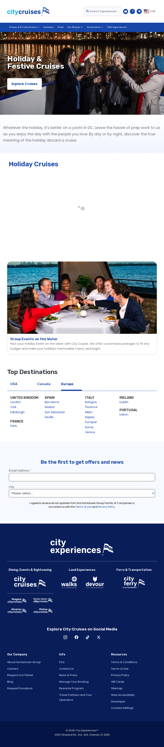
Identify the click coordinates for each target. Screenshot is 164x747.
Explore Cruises (24, 83)
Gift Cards (117, 682)
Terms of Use (120, 669)
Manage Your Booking (74, 682)
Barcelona (52, 402)
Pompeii (91, 422)
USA (13, 384)
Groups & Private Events (24, 27)
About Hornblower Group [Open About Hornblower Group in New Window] (24, 662)
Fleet (60, 27)
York (13, 407)
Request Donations (20, 688)
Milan (89, 412)
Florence (91, 407)
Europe (67, 384)
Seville (49, 417)
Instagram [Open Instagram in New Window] (65, 637)
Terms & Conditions (124, 662)
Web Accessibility (123, 695)
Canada (43, 384)
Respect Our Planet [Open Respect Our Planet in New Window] (20, 675)
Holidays (48, 27)
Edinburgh (17, 412)
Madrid (49, 407)
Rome (89, 427)
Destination (95, 27)
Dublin (123, 402)
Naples (90, 417)
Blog (10, 682)
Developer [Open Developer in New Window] (118, 701)
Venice (90, 432)
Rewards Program (71, 688)
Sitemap (116, 688)
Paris (13, 426)
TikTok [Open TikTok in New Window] (87, 637)
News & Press (68, 675)
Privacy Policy (120, 675)
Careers (12, 669)
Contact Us (66, 669)
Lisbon (123, 414)
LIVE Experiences (117, 27)
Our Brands (75, 27)
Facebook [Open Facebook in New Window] (76, 637)
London (15, 402)
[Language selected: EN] (150, 11)
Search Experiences (101, 11)
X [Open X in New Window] (99, 637)
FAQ (61, 662)
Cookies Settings (122, 708)
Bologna (91, 402)
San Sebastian (55, 412)
